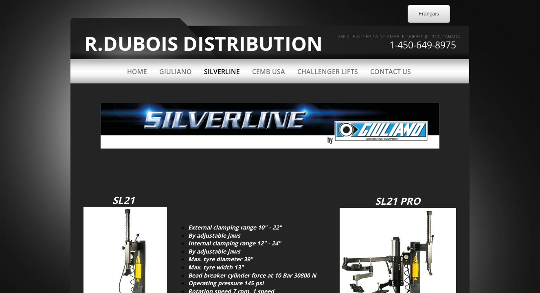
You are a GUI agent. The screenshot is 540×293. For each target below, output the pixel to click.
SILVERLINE (222, 71)
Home (137, 71)
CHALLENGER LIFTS (327, 71)
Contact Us (390, 71)
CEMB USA (268, 71)
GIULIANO (175, 71)
